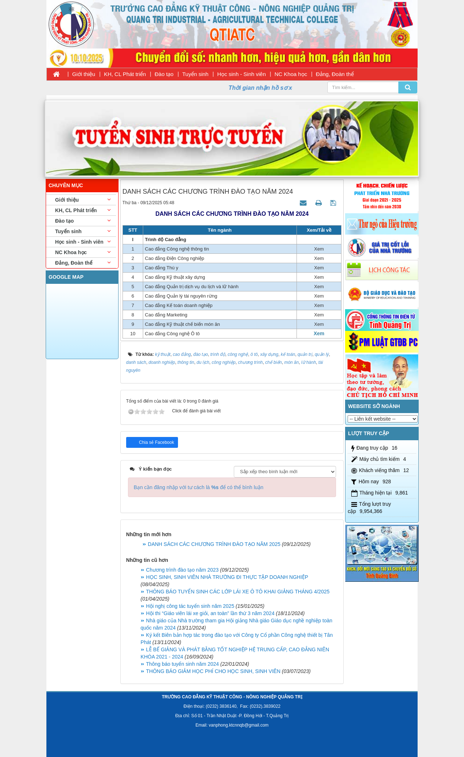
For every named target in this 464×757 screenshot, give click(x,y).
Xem (319, 333)
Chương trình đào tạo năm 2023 (182, 570)
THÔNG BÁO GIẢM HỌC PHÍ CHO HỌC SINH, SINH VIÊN (213, 671)
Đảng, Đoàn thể (334, 74)
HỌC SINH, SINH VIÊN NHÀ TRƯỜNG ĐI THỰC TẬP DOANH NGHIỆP (227, 577)
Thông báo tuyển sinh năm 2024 (182, 664)
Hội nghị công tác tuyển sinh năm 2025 (190, 606)
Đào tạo (164, 74)
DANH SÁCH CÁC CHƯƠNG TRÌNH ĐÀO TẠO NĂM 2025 (214, 544)
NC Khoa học (290, 74)
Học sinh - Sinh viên (241, 74)
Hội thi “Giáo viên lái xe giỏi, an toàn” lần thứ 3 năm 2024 (210, 613)
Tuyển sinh (195, 74)
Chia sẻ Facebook (156, 442)
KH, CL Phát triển (125, 74)
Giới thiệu (83, 74)
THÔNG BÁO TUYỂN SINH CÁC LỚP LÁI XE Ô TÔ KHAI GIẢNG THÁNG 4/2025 (238, 591)
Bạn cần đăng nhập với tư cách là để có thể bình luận (199, 487)
